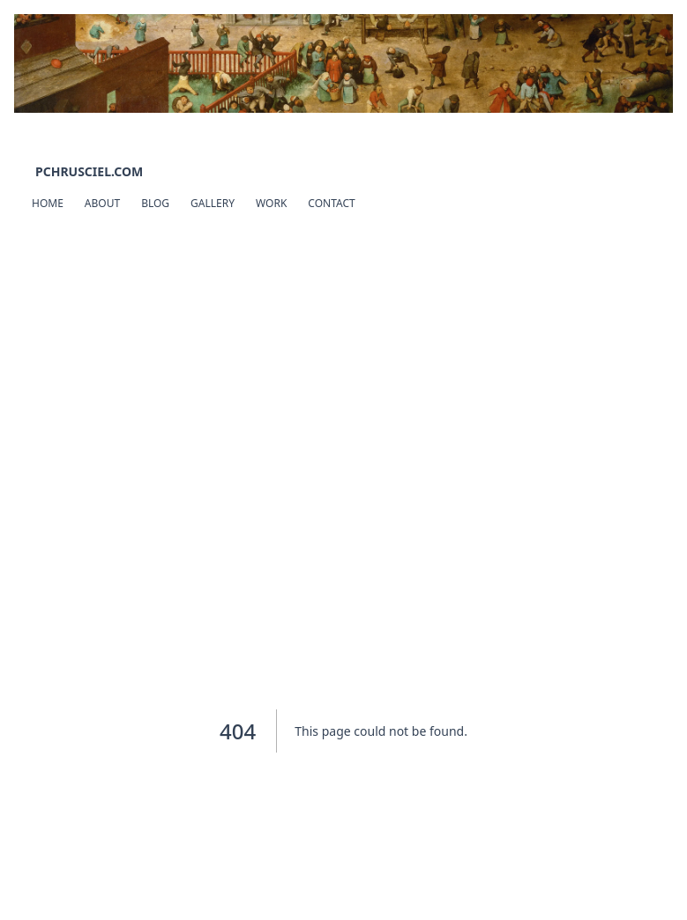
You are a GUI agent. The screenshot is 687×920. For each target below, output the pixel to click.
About (102, 203)
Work (271, 203)
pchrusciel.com (89, 171)
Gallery (212, 203)
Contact (331, 203)
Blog (155, 203)
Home (47, 203)
